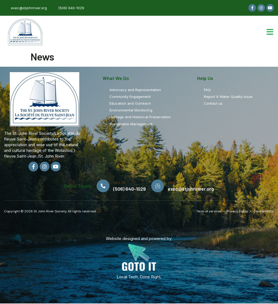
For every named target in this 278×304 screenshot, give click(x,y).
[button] (270, 32)
